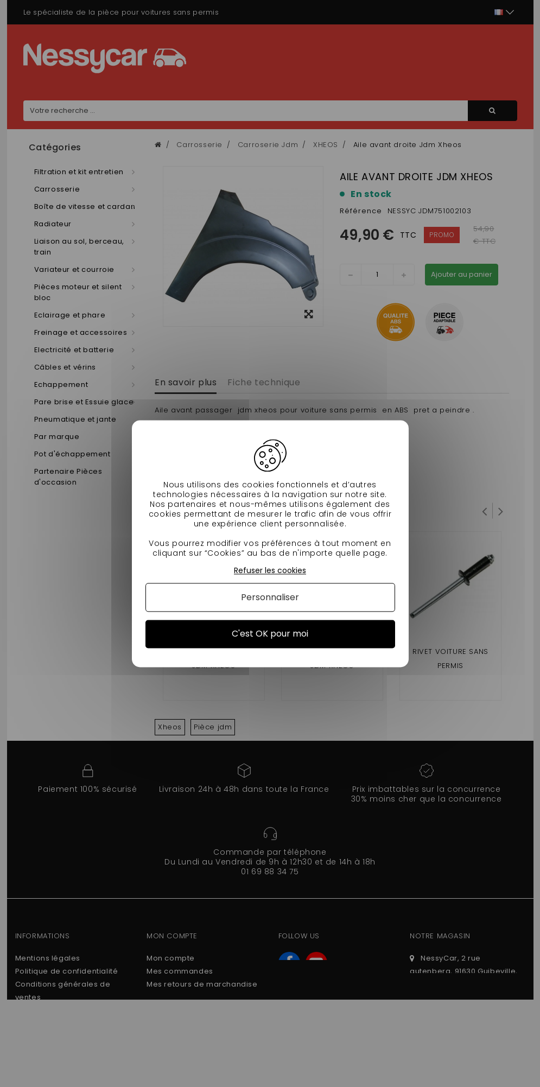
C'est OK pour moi (270, 634)
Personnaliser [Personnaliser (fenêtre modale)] (270, 598)
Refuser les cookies (270, 570)
